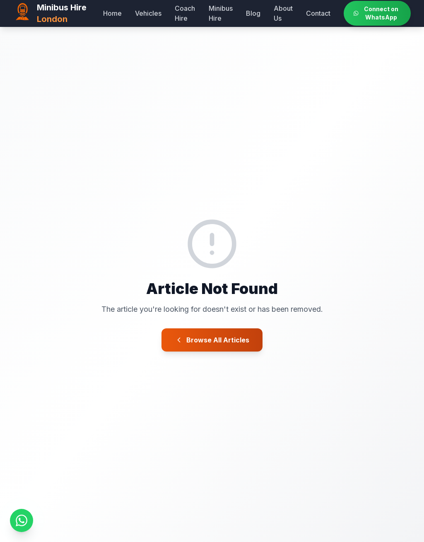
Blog (253, 13)
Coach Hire (185, 13)
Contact (318, 13)
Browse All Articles (212, 340)
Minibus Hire (221, 13)
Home (112, 13)
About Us (283, 13)
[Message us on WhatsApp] (21, 520)
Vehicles (148, 13)
